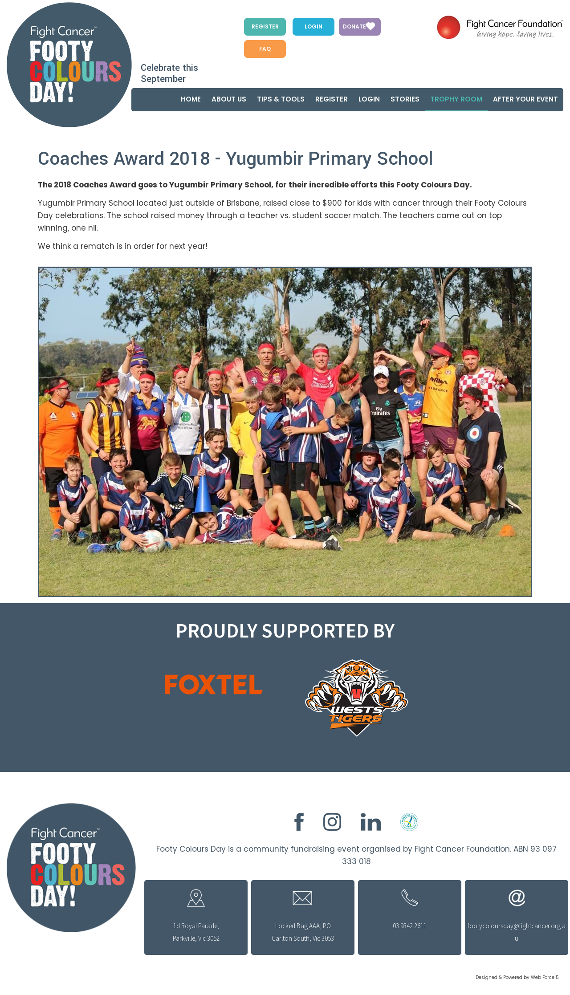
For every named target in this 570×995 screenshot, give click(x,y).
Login (313, 26)
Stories (405, 99)
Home (191, 99)
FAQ (265, 49)
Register (265, 26)
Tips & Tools (281, 99)
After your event (525, 99)
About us (229, 99)
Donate (354, 26)
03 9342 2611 (410, 926)
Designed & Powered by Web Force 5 (517, 977)
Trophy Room (456, 99)
